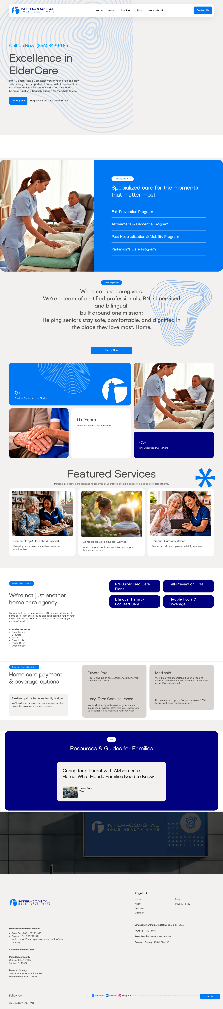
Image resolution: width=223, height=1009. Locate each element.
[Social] (98, 995)
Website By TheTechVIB (21, 1003)
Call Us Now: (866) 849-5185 (38, 45)
